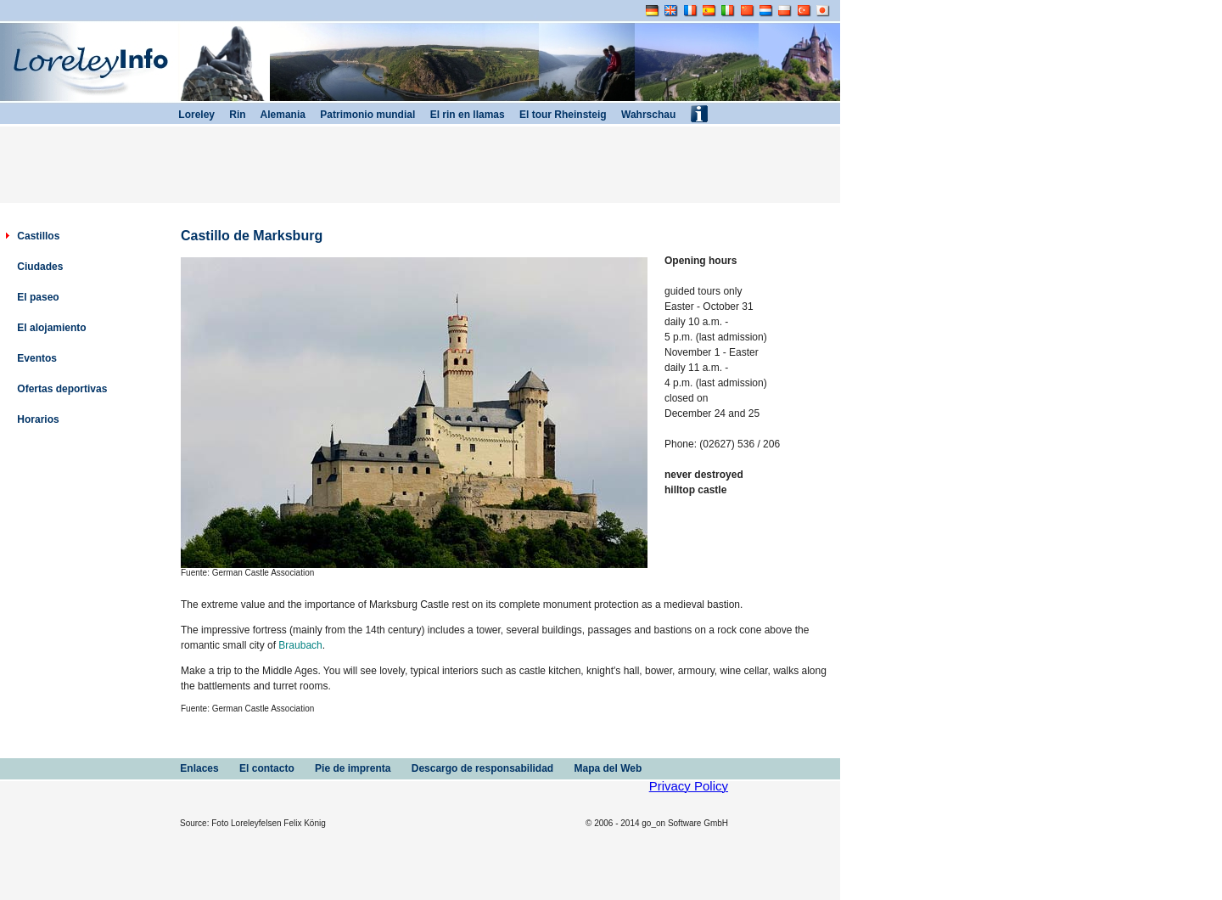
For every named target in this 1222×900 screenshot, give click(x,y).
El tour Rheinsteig (556, 115)
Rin (230, 115)
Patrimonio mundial (360, 115)
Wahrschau (641, 115)
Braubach (300, 645)
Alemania (276, 115)
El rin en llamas (459, 115)
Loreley (190, 115)
